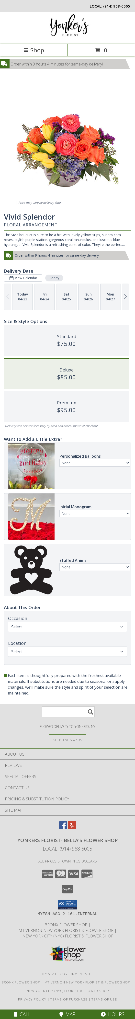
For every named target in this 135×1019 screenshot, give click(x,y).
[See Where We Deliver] (67, 740)
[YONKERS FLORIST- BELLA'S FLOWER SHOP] (67, 37)
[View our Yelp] (72, 827)
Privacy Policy (32, 999)
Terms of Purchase (68, 999)
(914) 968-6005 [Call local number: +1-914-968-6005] (116, 6)
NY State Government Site (67, 974)
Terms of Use (104, 999)
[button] (67, 904)
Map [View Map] (67, 1014)
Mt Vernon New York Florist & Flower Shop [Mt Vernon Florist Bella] (66, 930)
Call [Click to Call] (22, 1014)
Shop (33, 50)
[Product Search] (68, 711)
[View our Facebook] (63, 827)
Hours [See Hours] (112, 1014)
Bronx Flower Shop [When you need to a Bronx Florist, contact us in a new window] (66, 924)
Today (54, 278)
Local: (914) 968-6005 (67, 848)
